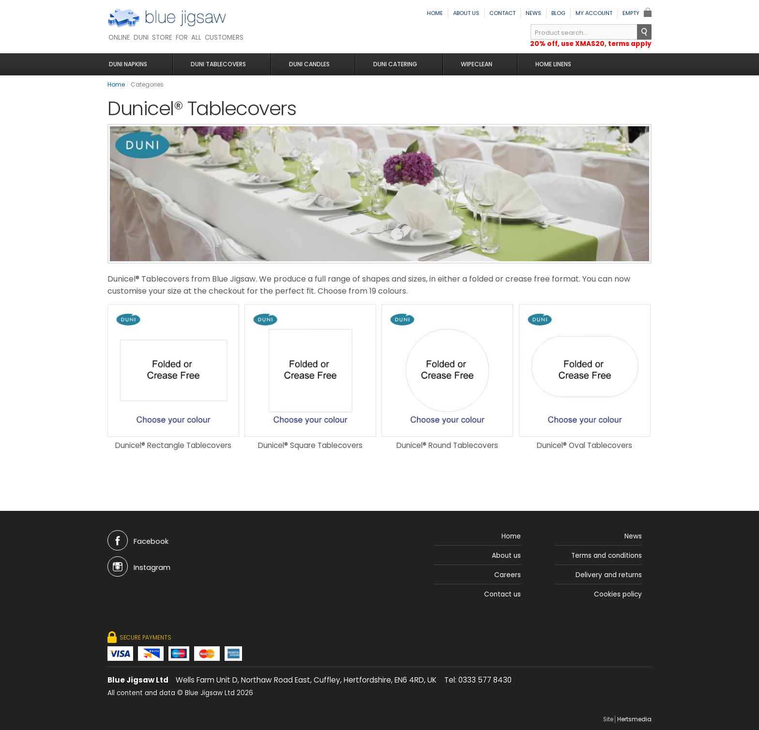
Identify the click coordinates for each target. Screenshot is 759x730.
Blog (558, 13)
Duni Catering (391, 64)
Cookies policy (618, 601)
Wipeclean (470, 64)
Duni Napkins (131, 64)
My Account (594, 13)
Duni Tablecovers (219, 64)
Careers (507, 582)
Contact (502, 13)
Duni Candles (308, 64)
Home (435, 13)
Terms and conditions (606, 562)
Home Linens (545, 64)
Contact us (502, 601)
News (533, 13)
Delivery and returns (609, 582)
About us (466, 13)
